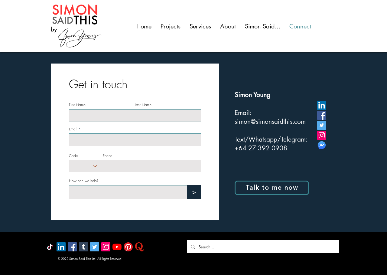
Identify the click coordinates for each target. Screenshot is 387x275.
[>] (194, 192)
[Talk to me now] (272, 188)
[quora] (139, 246)
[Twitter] (321, 125)
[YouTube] (117, 246)
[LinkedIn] (321, 105)
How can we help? (84, 181)
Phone (107, 156)
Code (73, 156)
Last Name (143, 105)
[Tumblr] (83, 246)
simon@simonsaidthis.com (270, 121)
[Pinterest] (128, 246)
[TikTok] (49, 246)
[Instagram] (321, 135)
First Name (77, 105)
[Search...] (263, 246)
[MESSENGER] (321, 145)
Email (73, 129)
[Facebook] (321, 115)
